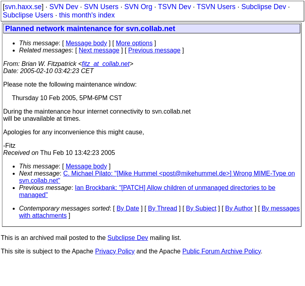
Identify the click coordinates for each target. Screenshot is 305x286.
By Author (239, 208)
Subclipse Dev (263, 7)
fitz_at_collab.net (105, 63)
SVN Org (138, 7)
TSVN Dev (174, 7)
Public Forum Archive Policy (221, 251)
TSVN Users (216, 7)
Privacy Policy (115, 251)
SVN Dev (63, 7)
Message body (86, 43)
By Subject (201, 208)
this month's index (87, 15)
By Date (127, 208)
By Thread (163, 208)
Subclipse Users (28, 15)
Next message (99, 50)
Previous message (154, 50)
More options (134, 43)
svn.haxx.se (23, 7)
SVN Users (101, 7)
